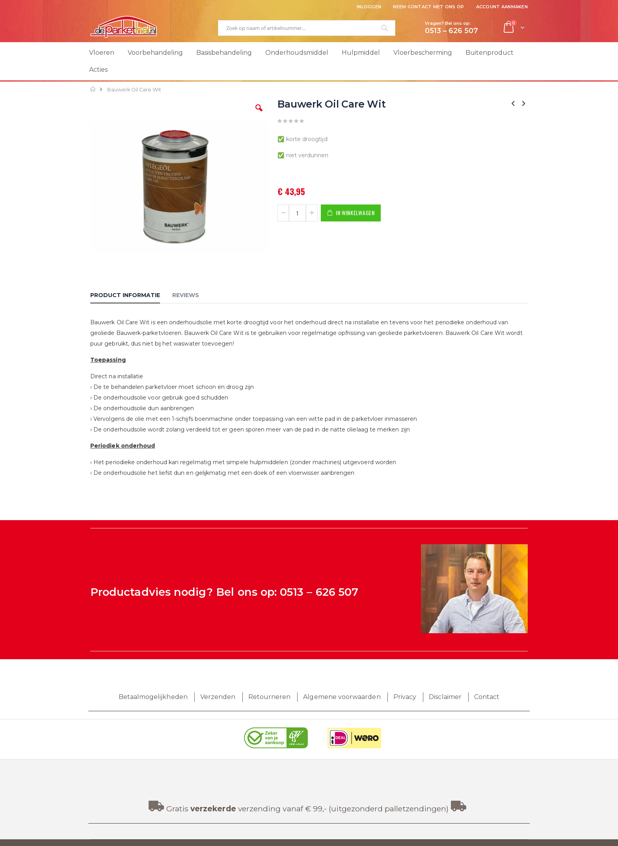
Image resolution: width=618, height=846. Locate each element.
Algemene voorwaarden (341, 697)
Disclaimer (445, 697)
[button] (259, 114)
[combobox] (306, 28)
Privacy (404, 697)
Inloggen (369, 6)
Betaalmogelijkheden (153, 697)
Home (93, 89)
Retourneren (269, 697)
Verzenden (218, 697)
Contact (486, 697)
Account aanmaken (502, 6)
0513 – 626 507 (319, 592)
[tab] (131, 296)
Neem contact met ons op (428, 6)
